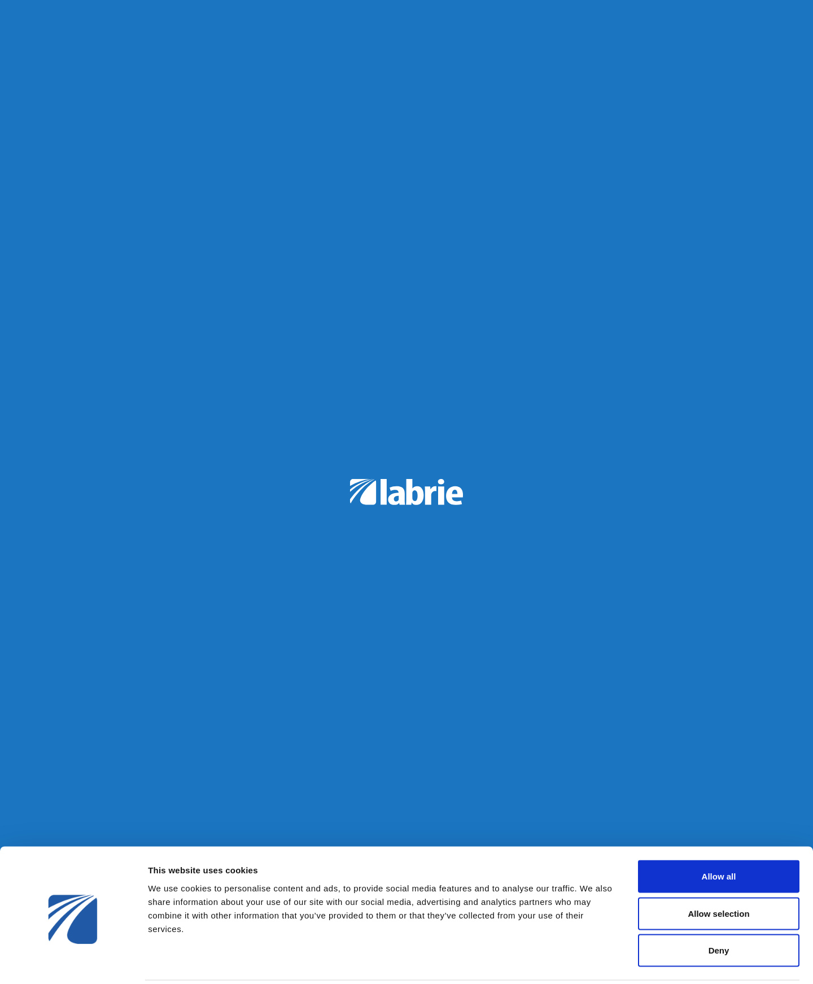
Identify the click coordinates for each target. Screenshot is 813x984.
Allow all (719, 836)
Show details (592, 961)
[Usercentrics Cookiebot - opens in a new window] (73, 961)
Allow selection (718, 873)
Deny (719, 910)
